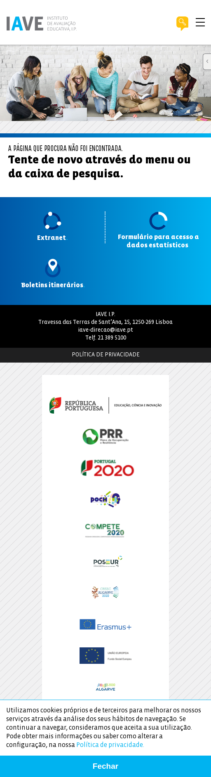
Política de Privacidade (106, 355)
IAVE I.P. (105, 314)
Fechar (105, 766)
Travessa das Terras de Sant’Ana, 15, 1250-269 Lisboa (105, 322)
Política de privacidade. (110, 745)
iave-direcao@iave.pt (105, 330)
